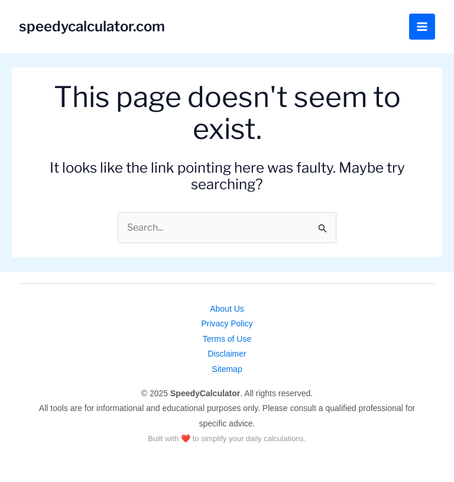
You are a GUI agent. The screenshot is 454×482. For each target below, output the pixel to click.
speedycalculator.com (92, 26)
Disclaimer (226, 353)
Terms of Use (227, 339)
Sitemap (227, 369)
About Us (227, 308)
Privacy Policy (226, 323)
